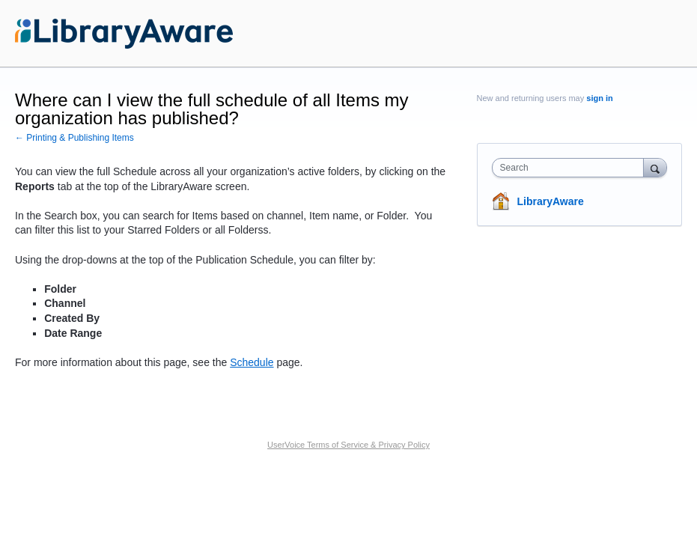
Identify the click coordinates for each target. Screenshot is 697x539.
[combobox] (571, 167)
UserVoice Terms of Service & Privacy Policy (348, 444)
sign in (599, 98)
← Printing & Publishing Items (74, 138)
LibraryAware (550, 201)
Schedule (251, 362)
